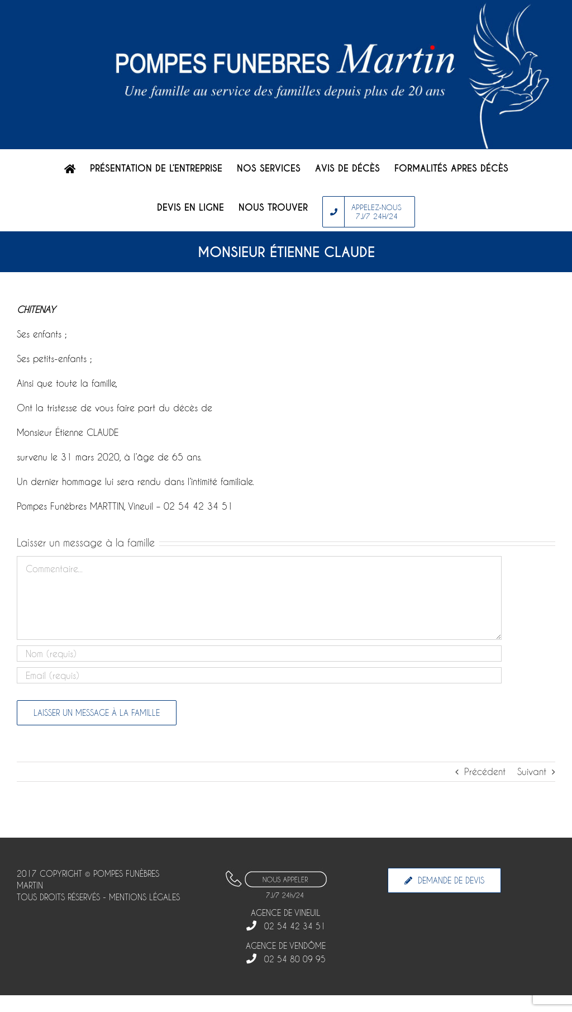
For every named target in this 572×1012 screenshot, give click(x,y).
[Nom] (259, 653)
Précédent (485, 771)
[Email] (259, 675)
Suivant (531, 771)
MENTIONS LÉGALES (144, 897)
